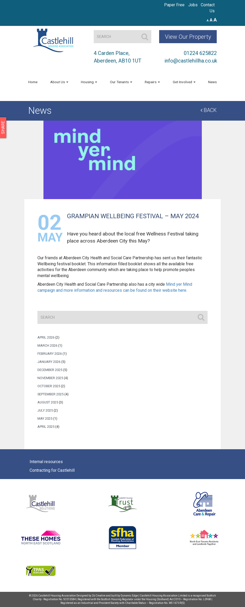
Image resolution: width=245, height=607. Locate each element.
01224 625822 (200, 53)
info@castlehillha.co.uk (190, 61)
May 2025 (44, 418)
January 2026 (48, 362)
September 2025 (50, 394)
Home (32, 82)
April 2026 (45, 337)
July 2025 (45, 410)
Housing (89, 82)
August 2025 (47, 402)
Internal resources (46, 461)
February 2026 (49, 354)
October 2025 (48, 386)
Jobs (193, 4)
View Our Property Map (188, 38)
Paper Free (174, 4)
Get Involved (184, 82)
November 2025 (50, 378)
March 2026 (47, 345)
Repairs (152, 82)
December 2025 (49, 370)
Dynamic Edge (129, 595)
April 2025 (45, 427)
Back (209, 110)
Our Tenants (121, 82)
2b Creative (98, 595)
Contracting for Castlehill (52, 470)
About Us (59, 82)
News (212, 82)
